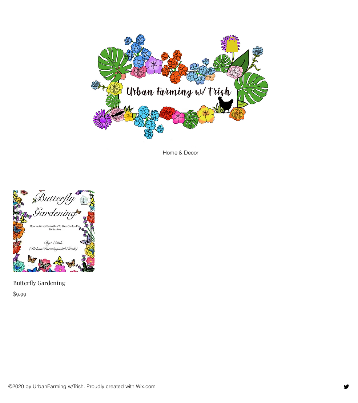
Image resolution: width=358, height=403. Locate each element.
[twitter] (346, 386)
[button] (232, 44)
